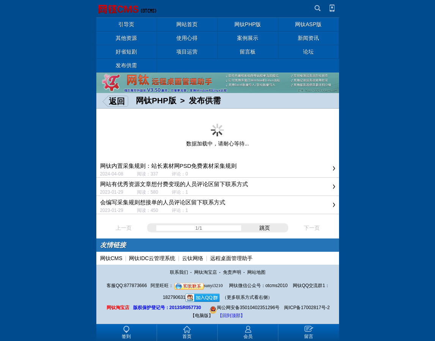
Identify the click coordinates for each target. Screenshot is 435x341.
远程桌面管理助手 (231, 258)
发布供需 (205, 100)
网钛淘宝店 (205, 272)
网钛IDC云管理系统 (152, 258)
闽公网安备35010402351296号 (244, 307)
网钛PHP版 (156, 100)
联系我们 (179, 272)
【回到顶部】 (231, 315)
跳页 (264, 228)
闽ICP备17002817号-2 (307, 307)
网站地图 (256, 272)
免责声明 (232, 272)
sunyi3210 (198, 285)
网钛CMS (111, 258)
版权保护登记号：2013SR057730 (167, 307)
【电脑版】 (201, 315)
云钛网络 (192, 258)
